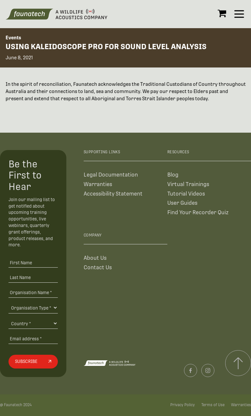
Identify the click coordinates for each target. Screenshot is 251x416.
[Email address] (33, 338)
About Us (95, 258)
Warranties (98, 184)
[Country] (33, 323)
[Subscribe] (33, 362)
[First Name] (33, 262)
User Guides (182, 203)
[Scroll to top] (238, 363)
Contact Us (98, 267)
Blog (172, 175)
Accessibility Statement (113, 194)
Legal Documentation (111, 175)
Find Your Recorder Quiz (197, 212)
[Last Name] (33, 277)
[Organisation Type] (33, 307)
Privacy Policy (182, 405)
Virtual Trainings (188, 184)
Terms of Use (213, 405)
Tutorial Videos (186, 194)
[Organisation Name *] (33, 292)
